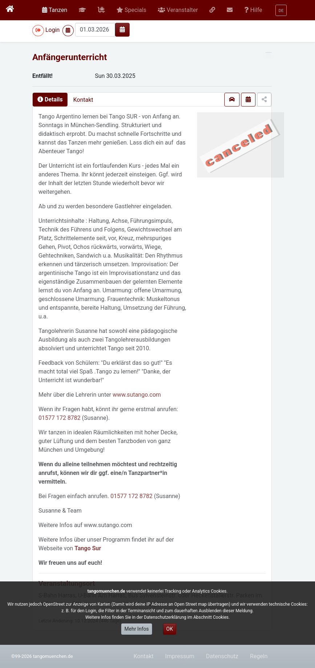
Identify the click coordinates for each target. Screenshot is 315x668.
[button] (82, 10)
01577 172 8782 (59, 417)
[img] (122, 29)
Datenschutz (222, 656)
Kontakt (83, 99)
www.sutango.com (136, 394)
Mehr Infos (136, 629)
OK (169, 629)
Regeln (259, 656)
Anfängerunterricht (69, 57)
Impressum (180, 656)
